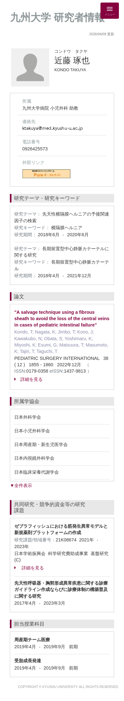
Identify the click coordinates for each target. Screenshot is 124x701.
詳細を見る (28, 379)
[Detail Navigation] (109, 11)
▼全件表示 (21, 485)
